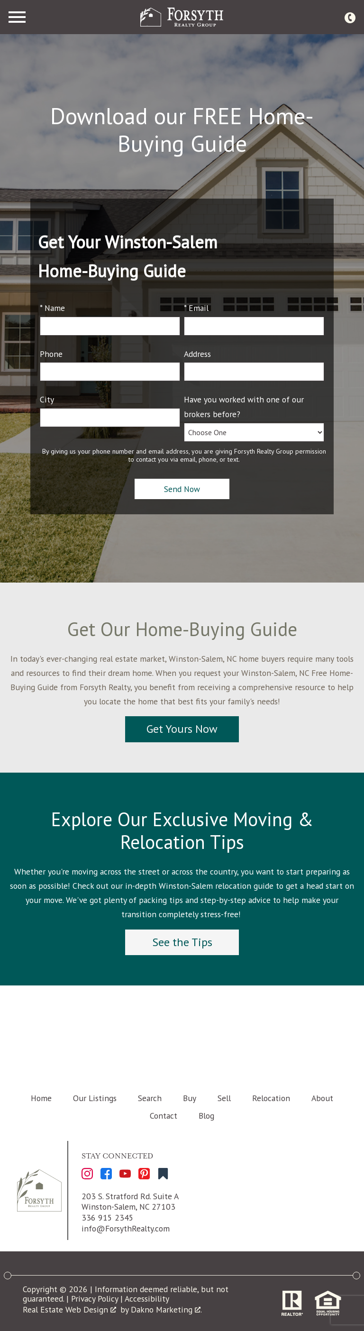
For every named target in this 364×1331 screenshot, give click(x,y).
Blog (206, 1115)
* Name (52, 307)
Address (197, 353)
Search (150, 1098)
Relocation (271, 1098)
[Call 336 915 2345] (350, 17)
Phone (51, 353)
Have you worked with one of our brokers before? (244, 406)
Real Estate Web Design (69, 1309)
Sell (224, 1098)
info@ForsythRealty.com (126, 1228)
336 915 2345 (108, 1217)
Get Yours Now (182, 728)
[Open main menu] (17, 17)
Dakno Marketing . (166, 1309)
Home (41, 1098)
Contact (163, 1115)
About (322, 1098)
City (47, 399)
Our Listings (95, 1098)
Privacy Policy (94, 1298)
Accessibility (147, 1298)
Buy (189, 1098)
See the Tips (182, 942)
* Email (196, 307)
